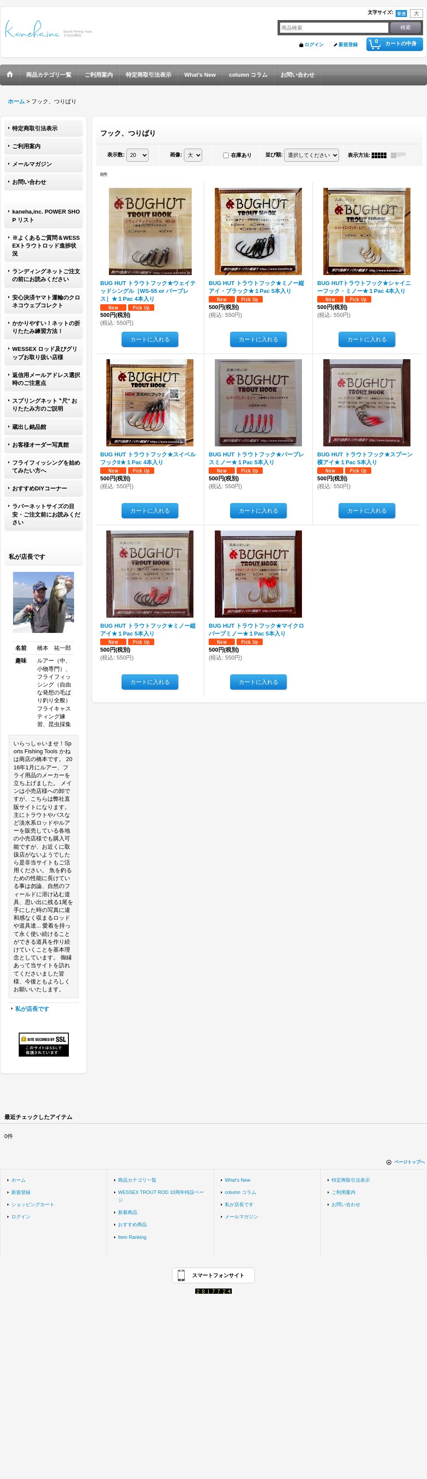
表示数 (116, 155)
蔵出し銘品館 (29, 427)
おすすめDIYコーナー (39, 488)
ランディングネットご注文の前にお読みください (46, 275)
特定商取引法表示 (35, 128)
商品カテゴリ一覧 (137, 1180)
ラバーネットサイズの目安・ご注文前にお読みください (46, 514)
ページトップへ (409, 1161)
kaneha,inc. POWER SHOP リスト (46, 215)
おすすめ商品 (132, 1224)
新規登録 (348, 44)
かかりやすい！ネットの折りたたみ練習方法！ (46, 327)
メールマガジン (32, 164)
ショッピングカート (32, 1204)
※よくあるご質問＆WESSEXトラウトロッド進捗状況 (46, 246)
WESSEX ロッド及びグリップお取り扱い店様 (45, 353)
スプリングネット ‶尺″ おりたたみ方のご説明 (44, 405)
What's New (238, 1180)
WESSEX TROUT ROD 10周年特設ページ (161, 1196)
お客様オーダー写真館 (40, 445)
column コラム (240, 1192)
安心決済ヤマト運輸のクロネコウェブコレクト (46, 301)
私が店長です (32, 1009)
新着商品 (127, 1212)
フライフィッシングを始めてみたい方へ (46, 466)
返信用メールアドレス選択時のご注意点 (46, 379)
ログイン (314, 44)
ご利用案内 (26, 146)
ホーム (18, 1180)
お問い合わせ (29, 182)
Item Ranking (132, 1237)
